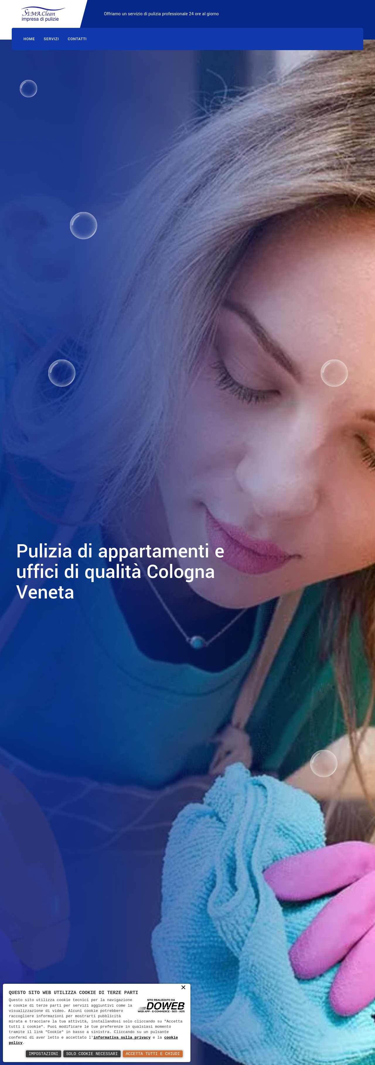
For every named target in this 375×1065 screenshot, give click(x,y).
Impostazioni (43, 1053)
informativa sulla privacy (122, 1037)
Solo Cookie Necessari (92, 1053)
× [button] (183, 988)
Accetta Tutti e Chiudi (153, 1053)
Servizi (51, 39)
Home (29, 39)
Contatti (77, 39)
